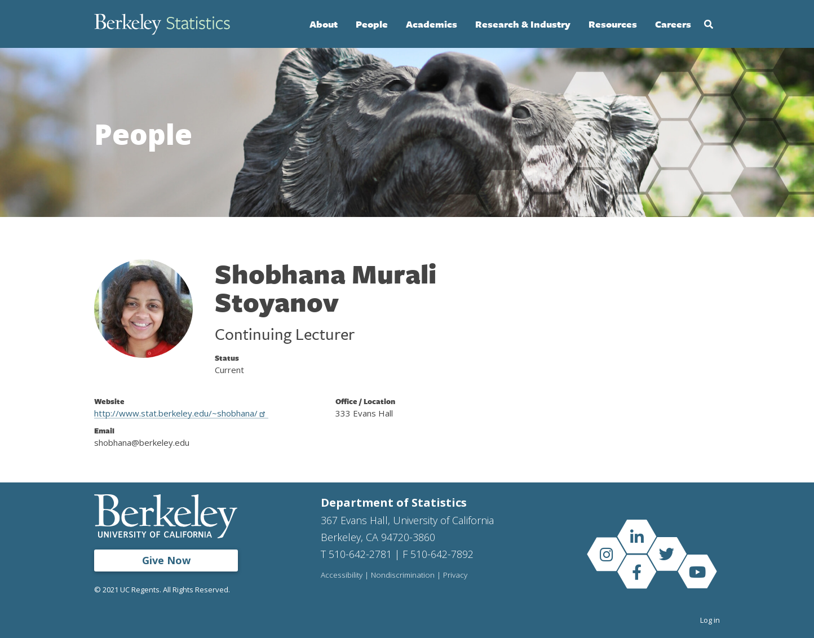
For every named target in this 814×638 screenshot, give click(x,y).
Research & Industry (522, 24)
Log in (710, 620)
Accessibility (341, 575)
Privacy (455, 575)
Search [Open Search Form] (708, 24)
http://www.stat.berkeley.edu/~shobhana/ (181, 413)
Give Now (166, 560)
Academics (431, 24)
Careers (673, 24)
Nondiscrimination (403, 575)
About (323, 24)
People (372, 24)
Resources (613, 24)
